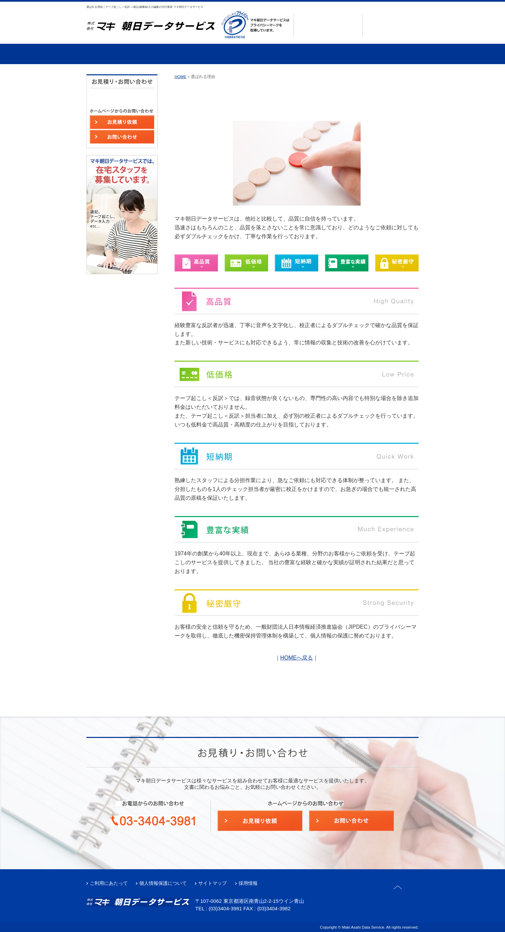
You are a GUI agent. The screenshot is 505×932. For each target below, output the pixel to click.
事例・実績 (224, 54)
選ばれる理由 (114, 54)
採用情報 (248, 883)
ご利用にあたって (109, 883)
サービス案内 (169, 54)
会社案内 (280, 54)
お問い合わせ (393, 31)
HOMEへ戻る (296, 657)
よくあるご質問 (335, 54)
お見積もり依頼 (393, 19)
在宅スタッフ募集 (391, 54)
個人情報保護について (163, 883)
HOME (180, 77)
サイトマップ (212, 883)
